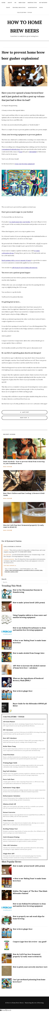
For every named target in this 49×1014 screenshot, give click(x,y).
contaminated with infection (11, 149)
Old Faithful (32, 152)
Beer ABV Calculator (10, 738)
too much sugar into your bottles (19, 222)
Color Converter (8, 820)
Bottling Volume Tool (10, 829)
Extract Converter (9, 812)
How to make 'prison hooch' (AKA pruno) (29, 603)
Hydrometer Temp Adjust (11, 787)
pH (15, 2)
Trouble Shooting (19, 7)
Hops (41, 7)
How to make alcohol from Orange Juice (28, 653)
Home (3, 2)
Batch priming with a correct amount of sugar (16, 260)
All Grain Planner (9, 721)
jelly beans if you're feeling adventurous (24, 267)
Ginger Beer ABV (8, 853)
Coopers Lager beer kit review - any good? (30, 942)
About (10, 2)
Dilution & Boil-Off (9, 804)
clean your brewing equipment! (25, 164)
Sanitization (32, 7)
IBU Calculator (8, 730)
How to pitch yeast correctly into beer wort (30, 967)
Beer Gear (22, 2)
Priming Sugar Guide (10, 763)
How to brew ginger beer (23, 691)
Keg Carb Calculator (9, 771)
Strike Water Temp (9, 746)
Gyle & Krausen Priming (11, 837)
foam (20, 152)
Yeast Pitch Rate (8, 754)
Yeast (8, 7)
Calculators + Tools (24, 12)
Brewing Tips (32, 2)
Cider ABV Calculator (10, 845)
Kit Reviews (43, 2)
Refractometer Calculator (11, 796)
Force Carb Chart (8, 779)
